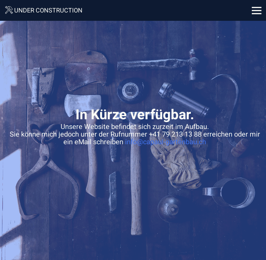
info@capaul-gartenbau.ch (165, 142)
